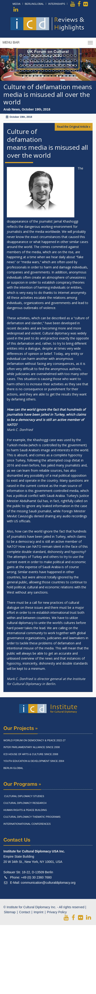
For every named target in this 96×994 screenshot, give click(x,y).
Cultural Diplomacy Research (25, 803)
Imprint (38, 912)
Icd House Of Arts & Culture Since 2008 (30, 754)
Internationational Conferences (27, 823)
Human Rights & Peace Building (25, 810)
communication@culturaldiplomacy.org (48, 882)
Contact (24, 912)
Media (17, 3)
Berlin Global (13, 768)
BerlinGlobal (34, 3)
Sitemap (10, 912)
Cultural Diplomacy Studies (23, 796)
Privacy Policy (57, 912)
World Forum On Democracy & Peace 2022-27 (34, 740)
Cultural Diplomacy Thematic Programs (31, 816)
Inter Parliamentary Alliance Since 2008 (31, 747)
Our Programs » (22, 784)
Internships (56, 3)
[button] (7, 64)
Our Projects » (20, 728)
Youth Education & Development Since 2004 (33, 761)
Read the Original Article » (73, 127)
